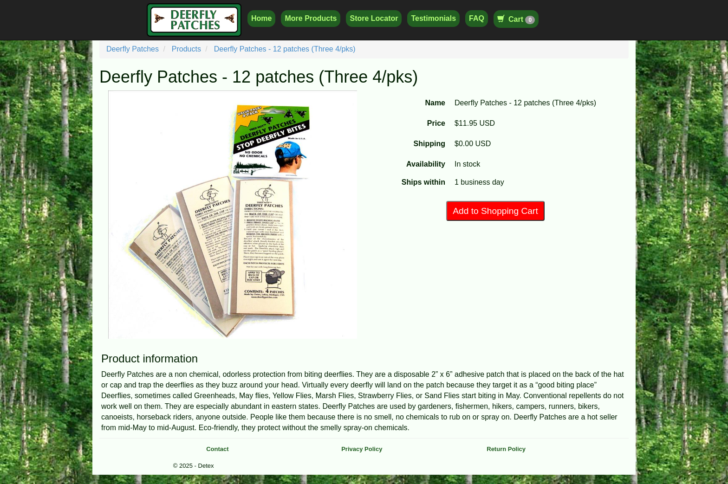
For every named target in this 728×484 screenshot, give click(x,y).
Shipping (429, 144)
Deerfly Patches (132, 49)
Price (436, 123)
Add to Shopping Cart (495, 211)
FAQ (476, 18)
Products (186, 49)
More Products (311, 18)
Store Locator (374, 18)
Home (261, 18)
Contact (217, 448)
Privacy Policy (361, 448)
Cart (516, 19)
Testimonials (433, 18)
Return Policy (506, 448)
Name (435, 103)
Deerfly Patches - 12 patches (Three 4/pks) (285, 49)
